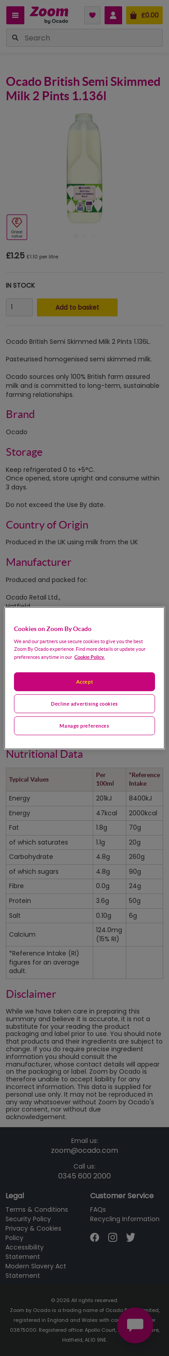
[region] (84, 678)
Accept (84, 682)
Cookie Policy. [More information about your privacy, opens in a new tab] (89, 657)
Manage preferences (84, 726)
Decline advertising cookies (84, 704)
